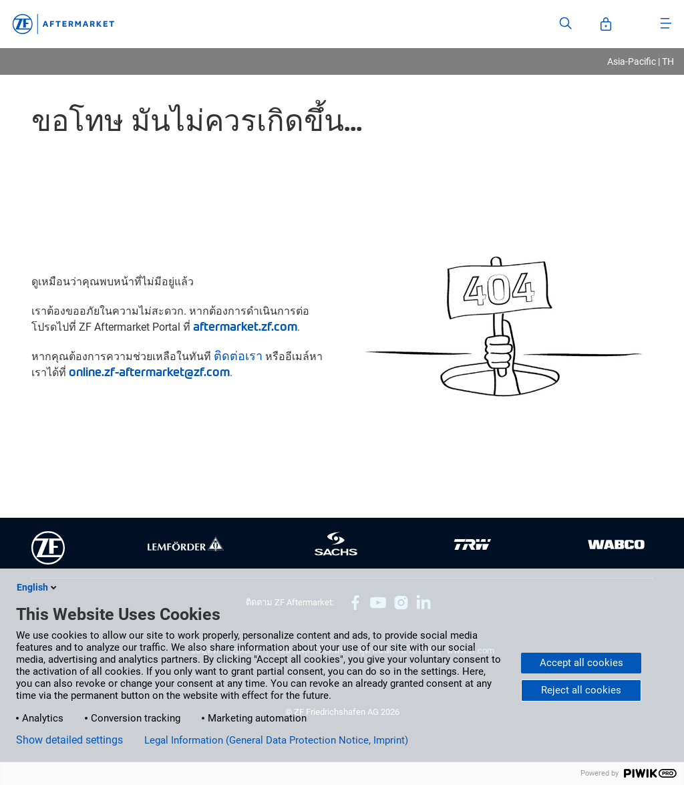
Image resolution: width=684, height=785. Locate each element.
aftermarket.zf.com (245, 325)
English (38, 587)
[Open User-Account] (606, 24)
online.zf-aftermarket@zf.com (149, 371)
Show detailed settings (69, 740)
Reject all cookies (581, 690)
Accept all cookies (581, 663)
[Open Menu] (666, 23)
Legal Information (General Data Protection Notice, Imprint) (276, 740)
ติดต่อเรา (238, 355)
